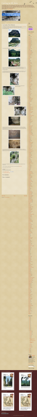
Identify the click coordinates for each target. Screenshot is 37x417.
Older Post (25, 195)
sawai (29, 251)
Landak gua (29, 154)
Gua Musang (29, 112)
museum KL (29, 194)
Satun (29, 250)
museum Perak (30, 196)
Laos (28, 158)
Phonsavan (29, 225)
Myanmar (29, 198)
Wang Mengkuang (30, 305)
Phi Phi (29, 222)
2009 (29, 350)
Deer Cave (29, 91)
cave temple (29, 75)
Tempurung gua (30, 279)
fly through (29, 104)
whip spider (29, 308)
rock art (29, 240)
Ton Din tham (29, 291)
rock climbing (29, 241)
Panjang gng (29, 209)
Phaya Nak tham (30, 220)
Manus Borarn (29, 180)
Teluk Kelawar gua (30, 278)
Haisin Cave (29, 116)
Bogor (29, 61)
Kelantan (29, 139)
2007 (29, 352)
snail (28, 262)
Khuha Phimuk (29, 145)
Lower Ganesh (29, 171)
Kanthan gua (29, 132)
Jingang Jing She (30, 125)
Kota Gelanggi (29, 146)
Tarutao (29, 276)
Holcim (29, 118)
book (28, 64)
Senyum (29, 254)
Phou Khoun (29, 226)
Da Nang (29, 88)
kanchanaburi (29, 130)
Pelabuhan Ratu (30, 211)
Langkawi (29, 156)
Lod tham (29, 168)
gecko (29, 105)
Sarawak (29, 249)
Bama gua (29, 45)
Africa (29, 37)
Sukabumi (29, 268)
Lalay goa (29, 153)
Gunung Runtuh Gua (30, 115)
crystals (29, 86)
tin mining (29, 290)
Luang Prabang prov (30, 173)
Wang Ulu (29, 307)
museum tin (29, 197)
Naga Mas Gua (30, 199)
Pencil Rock (29, 212)
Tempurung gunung (30, 280)
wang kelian (29, 304)
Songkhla (29, 265)
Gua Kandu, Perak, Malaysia (32, 342)
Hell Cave (29, 117)
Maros (29, 182)
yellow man (20, 166)
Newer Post (3, 195)
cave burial (29, 71)
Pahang (29, 207)
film (28, 102)
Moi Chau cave (30, 186)
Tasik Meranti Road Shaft (31, 277)
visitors (29, 302)
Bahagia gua (29, 44)
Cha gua (29, 77)
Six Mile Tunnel (30, 261)
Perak (9, 172)
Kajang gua (29, 127)
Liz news (29, 167)
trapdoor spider (30, 294)
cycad (29, 87)
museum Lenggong (30, 195)
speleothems (29, 266)
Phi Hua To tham (30, 221)
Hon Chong (29, 119)
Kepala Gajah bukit (30, 142)
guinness (29, 114)
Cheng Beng (29, 78)
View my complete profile (31, 363)
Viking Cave (29, 301)
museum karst (29, 193)
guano (29, 113)
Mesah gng (29, 185)
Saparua (29, 248)
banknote (29, 47)
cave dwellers (29, 72)
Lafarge (29, 152)
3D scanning (29, 36)
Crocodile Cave (30, 84)
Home (14, 195)
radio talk (29, 235)
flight (28, 103)
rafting (29, 236)
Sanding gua (29, 247)
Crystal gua (29, 85)
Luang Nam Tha (30, 172)
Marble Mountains (30, 181)
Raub (29, 239)
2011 (29, 348)
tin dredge (29, 289)
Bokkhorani (29, 62)
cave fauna (29, 73)
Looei (29, 170)
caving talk (29, 76)
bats (28, 49)
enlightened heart (30, 98)
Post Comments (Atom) (7, 197)
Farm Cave (29, 101)
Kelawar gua (29, 140)
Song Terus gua (30, 264)
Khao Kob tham (30, 143)
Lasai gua (29, 159)
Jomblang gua (29, 126)
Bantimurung (29, 48)
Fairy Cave (29, 100)
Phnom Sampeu (30, 224)
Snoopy (29, 263)
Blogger (23, 415)
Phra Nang (29, 227)
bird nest (29, 60)
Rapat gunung (29, 238)
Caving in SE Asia (10, 3)
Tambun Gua (29, 275)
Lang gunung (29, 155)
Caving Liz (34, 355)
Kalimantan (29, 128)
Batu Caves (29, 51)
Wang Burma (29, 303)
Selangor (29, 253)
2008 (29, 351)
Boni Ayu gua (29, 63)
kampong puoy (29, 129)
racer (28, 234)
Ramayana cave (30, 237)
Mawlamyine (29, 183)
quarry (29, 233)
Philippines (29, 223)
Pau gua (29, 210)
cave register (29, 74)
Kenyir (29, 141)
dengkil (29, 92)
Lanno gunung (29, 157)
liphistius (29, 166)
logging (29, 169)
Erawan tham (29, 99)
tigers (29, 288)
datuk (29, 90)
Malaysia (7, 172)
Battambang (29, 50)
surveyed (23, 26)
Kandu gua (5, 172)
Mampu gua (29, 179)
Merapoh (29, 184)
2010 (29, 349)
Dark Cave (29, 89)
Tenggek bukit (29, 281)
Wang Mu (29, 306)
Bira (28, 59)
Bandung (29, 46)
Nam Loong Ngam (30, 200)
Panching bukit (29, 208)
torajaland (29, 292)
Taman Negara (29, 274)
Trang (29, 293)
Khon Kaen (29, 144)
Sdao (29, 252)
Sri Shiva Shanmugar (30, 267)
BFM (28, 58)
